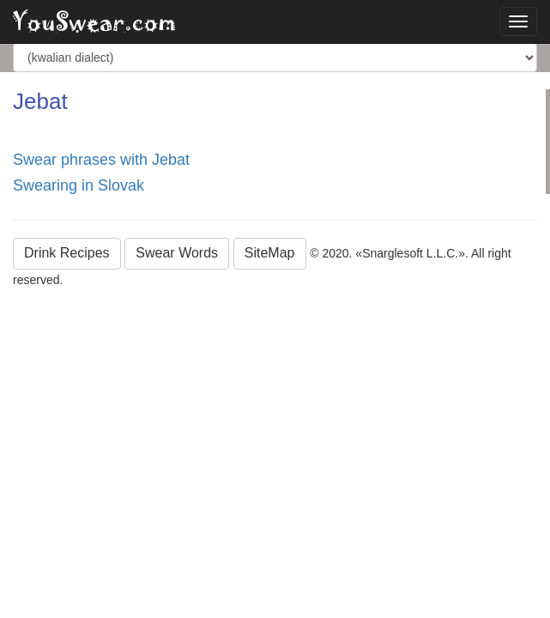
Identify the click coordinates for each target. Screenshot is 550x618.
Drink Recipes (67, 252)
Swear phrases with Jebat (101, 159)
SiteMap (270, 252)
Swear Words (177, 252)
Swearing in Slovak (78, 185)
